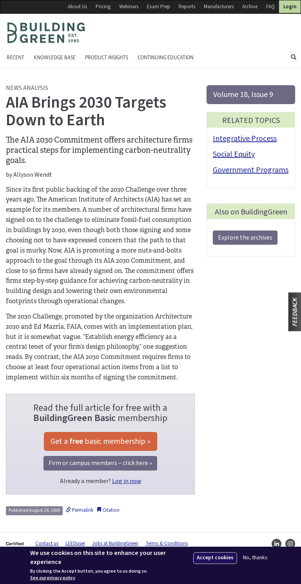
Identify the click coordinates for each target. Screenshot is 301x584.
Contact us (46, 543)
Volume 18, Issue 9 (243, 94)
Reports (187, 6)
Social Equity (234, 154)
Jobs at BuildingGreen (115, 543)
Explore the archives (245, 237)
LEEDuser (75, 543)
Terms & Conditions (166, 543)
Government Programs (250, 170)
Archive (249, 6)
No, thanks (255, 558)
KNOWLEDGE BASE (55, 57)
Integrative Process (245, 138)
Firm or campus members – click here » (100, 463)
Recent (15, 57)
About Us (77, 6)
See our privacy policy (52, 578)
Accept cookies (215, 558)
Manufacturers (219, 6)
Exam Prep (158, 6)
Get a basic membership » (100, 441)
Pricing (103, 6)
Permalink (79, 510)
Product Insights (106, 57)
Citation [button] (108, 510)
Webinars (128, 6)
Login (289, 6)
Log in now (126, 481)
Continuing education (166, 57)
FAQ (270, 6)
